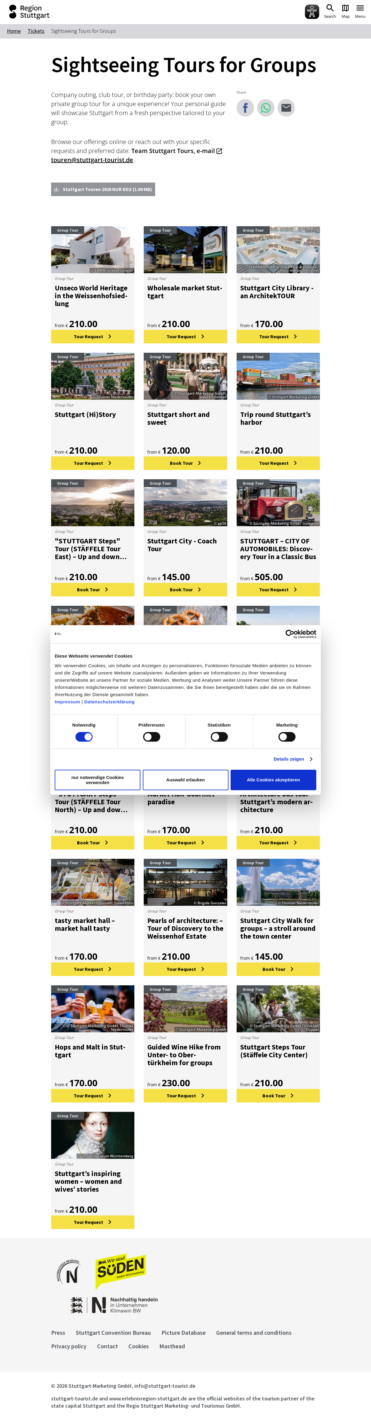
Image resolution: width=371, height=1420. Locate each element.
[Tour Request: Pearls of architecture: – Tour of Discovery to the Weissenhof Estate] (185, 969)
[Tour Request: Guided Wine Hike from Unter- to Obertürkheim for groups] (185, 1096)
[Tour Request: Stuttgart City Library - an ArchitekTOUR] (278, 336)
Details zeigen (289, 759)
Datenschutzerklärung (109, 701)
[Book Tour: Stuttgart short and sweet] (185, 463)
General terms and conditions (254, 1332)
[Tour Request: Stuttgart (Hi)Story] (93, 463)
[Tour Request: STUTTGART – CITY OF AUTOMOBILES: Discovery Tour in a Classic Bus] (278, 589)
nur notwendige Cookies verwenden (97, 780)
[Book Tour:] (93, 589)
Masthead (172, 1346)
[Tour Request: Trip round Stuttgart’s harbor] (278, 463)
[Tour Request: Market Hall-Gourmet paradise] (185, 842)
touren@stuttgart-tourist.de (92, 160)
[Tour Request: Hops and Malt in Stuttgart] (93, 1096)
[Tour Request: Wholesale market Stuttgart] (185, 336)
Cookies (138, 1346)
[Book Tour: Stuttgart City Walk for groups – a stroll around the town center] (278, 969)
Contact (107, 1346)
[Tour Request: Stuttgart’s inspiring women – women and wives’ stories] (93, 1222)
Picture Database (183, 1332)
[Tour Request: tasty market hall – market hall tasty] (93, 969)
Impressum (67, 701)
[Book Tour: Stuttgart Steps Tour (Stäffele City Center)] (278, 1096)
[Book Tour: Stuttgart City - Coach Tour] (185, 589)
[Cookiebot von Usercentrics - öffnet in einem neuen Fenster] (290, 634)
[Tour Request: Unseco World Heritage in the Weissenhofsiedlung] (93, 336)
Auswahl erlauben (185, 779)
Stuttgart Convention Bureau (113, 1332)
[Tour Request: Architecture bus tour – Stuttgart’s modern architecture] (278, 842)
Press (58, 1332)
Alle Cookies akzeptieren (273, 779)
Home (14, 30)
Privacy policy (69, 1346)
